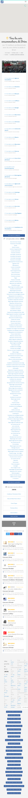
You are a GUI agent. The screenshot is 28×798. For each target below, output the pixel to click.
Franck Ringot (14, 503)
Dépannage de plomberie (15, 290)
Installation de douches (15, 307)
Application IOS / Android (15, 471)
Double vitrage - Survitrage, (15, 453)
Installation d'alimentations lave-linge (15, 363)
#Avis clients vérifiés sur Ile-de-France (14, 754)
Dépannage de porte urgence (15, 440)
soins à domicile (15, 426)
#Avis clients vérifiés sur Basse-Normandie (14, 725)
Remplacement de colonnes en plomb (15, 382)
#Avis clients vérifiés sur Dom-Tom (14, 793)
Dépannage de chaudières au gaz (15, 287)
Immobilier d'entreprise (15, 256)
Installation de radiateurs (15, 354)
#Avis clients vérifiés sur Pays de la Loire (14, 775)
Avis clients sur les (12, 168)
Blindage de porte (16, 447)
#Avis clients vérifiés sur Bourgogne (14, 729)
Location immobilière (15, 267)
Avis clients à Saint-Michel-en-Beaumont (13, 680)
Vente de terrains (15, 269)
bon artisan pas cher (15, 424)
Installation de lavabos (16, 308)
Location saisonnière (15, 251)
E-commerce (15, 478)
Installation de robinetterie (16, 326)
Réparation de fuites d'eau (16, 303)
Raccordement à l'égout (15, 310)
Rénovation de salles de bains (15, 305)
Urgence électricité (15, 428)
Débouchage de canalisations (15, 339)
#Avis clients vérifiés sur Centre (14, 736)
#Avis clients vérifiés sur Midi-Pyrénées (14, 768)
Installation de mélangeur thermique (15, 330)
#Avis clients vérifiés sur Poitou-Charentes (14, 782)
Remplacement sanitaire (15, 393)
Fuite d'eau (15, 395)
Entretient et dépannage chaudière (15, 419)
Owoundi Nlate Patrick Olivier (14, 498)
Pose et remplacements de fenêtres (16, 449)
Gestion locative (15, 247)
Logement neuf (15, 263)
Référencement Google (15, 476)
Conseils (15, 400)
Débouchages (16, 352)
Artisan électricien (16, 431)
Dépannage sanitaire (15, 399)
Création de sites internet (15, 475)
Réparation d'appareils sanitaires (15, 370)
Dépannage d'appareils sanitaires (15, 301)
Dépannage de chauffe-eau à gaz (15, 422)
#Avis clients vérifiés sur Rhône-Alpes (14, 789)
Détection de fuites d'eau (15, 281)
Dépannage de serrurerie (15, 446)
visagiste (16, 408)
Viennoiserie (15, 462)
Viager (15, 278)
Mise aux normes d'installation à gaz (15, 350)
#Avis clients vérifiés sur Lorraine (14, 764)
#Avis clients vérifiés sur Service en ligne (14, 711)
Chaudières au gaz (15, 285)
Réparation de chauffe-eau (16, 283)
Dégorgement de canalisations (15, 296)
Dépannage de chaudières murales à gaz (16, 314)
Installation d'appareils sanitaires (15, 299)
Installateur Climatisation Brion (14, 494)
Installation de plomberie (15, 288)
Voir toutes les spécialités (14, 482)
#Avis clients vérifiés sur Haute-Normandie (14, 750)
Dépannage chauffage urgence (15, 417)
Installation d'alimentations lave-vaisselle (15, 364)
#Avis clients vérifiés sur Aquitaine (14, 718)
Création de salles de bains (16, 316)
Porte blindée (16, 444)
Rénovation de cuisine (16, 321)
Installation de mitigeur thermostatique (16, 328)
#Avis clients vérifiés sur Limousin (14, 761)
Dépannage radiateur (15, 420)
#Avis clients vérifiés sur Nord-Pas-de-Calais (14, 771)
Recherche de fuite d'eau (15, 386)
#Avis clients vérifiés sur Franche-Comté (14, 747)
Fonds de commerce (15, 252)
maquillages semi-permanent (15, 469)
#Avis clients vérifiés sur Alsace (14, 715)
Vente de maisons (16, 272)
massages (15, 466)
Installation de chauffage (15, 346)
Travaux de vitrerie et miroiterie (15, 455)
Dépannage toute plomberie (15, 384)
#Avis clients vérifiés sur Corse (14, 743)
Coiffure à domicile (15, 410)
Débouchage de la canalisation (15, 388)
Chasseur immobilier (15, 279)
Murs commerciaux (15, 274)
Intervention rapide (15, 344)
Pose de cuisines (15, 402)
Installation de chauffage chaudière (16, 415)
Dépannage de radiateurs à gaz (16, 292)
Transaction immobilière (15, 243)
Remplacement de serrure (16, 437)
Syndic (15, 245)
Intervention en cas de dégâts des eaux (15, 294)
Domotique (15, 435)
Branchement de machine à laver (15, 355)
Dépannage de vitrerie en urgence (15, 451)
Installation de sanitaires (15, 381)
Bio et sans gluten (16, 464)
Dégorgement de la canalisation (16, 390)
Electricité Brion (13, 512)
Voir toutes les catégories (14, 235)
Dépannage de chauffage (15, 343)
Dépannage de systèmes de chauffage (15, 377)
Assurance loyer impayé (15, 241)
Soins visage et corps (15, 467)
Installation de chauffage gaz (15, 406)
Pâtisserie (15, 460)
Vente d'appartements (16, 270)
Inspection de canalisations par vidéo (15, 312)
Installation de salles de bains (15, 325)
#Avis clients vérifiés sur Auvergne (14, 722)
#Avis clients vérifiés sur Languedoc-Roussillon (14, 757)
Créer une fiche (14, 516)
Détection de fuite (16, 391)
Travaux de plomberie (16, 323)
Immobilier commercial (15, 254)
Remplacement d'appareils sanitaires (15, 297)
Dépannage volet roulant (15, 438)
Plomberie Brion (14, 508)
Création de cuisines (15, 319)
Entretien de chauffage (16, 348)
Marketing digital (15, 473)
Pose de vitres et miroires (15, 456)
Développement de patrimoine (16, 261)
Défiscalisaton (15, 265)
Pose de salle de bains (16, 404)
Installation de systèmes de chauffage (15, 375)
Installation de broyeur (15, 357)
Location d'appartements (15, 249)
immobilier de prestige (16, 258)
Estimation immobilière (15, 260)
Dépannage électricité (16, 429)
